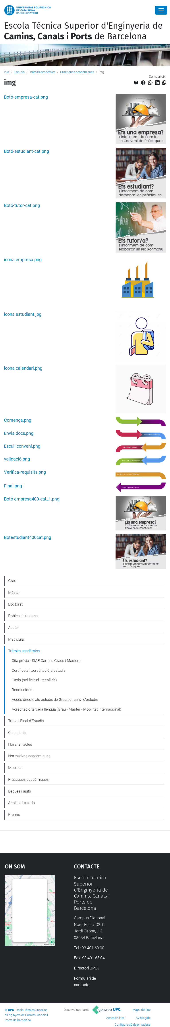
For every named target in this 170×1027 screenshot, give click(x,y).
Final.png (13, 486)
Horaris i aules (20, 744)
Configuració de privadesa (133, 1024)
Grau (12, 580)
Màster (14, 592)
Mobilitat (15, 767)
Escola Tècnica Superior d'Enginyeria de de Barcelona (83, 31)
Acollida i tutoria (21, 803)
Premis (14, 814)
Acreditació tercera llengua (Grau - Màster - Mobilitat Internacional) (66, 709)
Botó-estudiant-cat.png (26, 151)
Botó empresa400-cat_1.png (31, 499)
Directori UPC (85, 968)
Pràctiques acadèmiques (77, 72)
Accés (13, 627)
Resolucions (22, 689)
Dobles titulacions (23, 616)
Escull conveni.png (22, 446)
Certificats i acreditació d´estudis (39, 670)
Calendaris (17, 732)
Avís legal (142, 1018)
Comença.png (17, 420)
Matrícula (16, 639)
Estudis (19, 72)
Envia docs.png (18, 433)
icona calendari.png (23, 368)
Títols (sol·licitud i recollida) (34, 680)
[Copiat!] (164, 82)
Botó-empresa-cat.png (26, 97)
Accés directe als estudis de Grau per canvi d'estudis (55, 699)
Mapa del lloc (142, 1009)
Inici (7, 72)
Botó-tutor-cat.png (22, 205)
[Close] (161, 10)
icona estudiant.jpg (22, 314)
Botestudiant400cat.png (27, 537)
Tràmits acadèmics (42, 72)
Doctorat (15, 604)
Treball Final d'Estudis (26, 721)
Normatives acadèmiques (29, 756)
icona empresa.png (23, 259)
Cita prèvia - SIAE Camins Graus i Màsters (46, 660)
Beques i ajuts (19, 791)
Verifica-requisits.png (25, 472)
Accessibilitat (115, 1018)
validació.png (17, 459)
